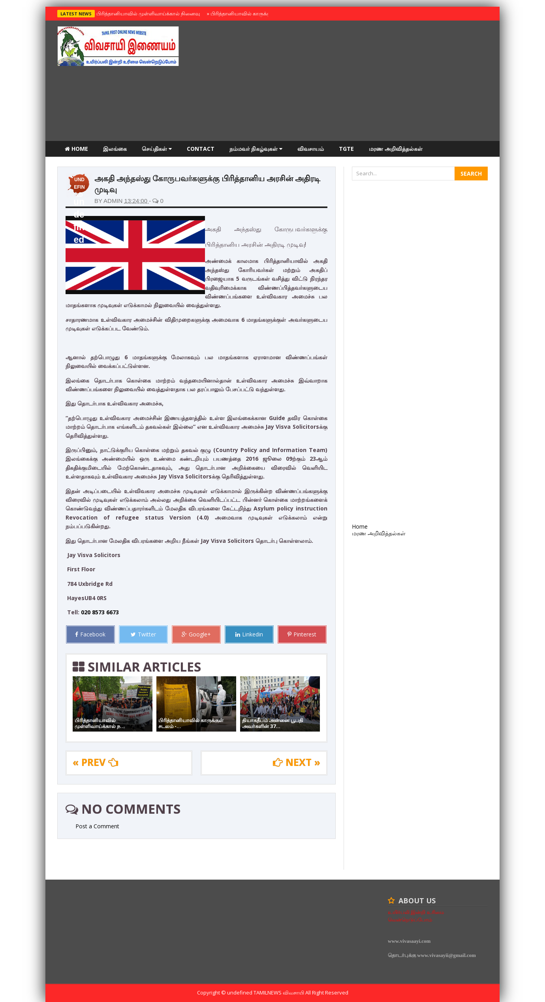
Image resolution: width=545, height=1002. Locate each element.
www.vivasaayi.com (409, 941)
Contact (200, 148)
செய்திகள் (157, 148)
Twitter (143, 634)
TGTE (346, 148)
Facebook (90, 634)
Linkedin (249, 634)
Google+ (196, 634)
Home (76, 148)
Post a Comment (97, 826)
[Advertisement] (344, 81)
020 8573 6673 (100, 612)
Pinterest (302, 634)
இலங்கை (115, 148)
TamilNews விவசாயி (279, 992)
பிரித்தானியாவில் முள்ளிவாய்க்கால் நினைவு (147, 13)
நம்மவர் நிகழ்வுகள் (255, 148)
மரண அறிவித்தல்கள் (396, 148)
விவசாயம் (310, 148)
